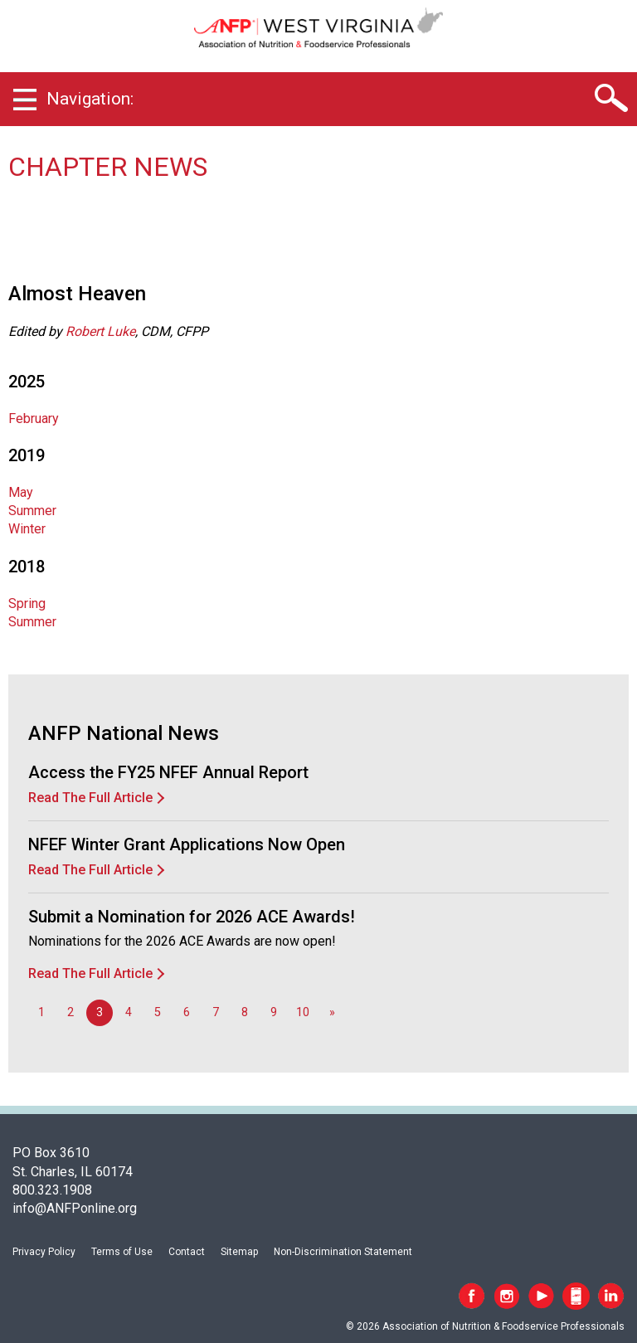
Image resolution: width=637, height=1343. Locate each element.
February (33, 418)
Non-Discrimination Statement (343, 1252)
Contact (186, 1252)
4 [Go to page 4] (128, 1012)
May (20, 492)
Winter (27, 529)
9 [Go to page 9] (273, 1012)
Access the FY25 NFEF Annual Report (168, 772)
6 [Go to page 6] (186, 1012)
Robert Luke (100, 331)
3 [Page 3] (99, 1012)
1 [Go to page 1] (41, 1012)
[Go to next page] (331, 1013)
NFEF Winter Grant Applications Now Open (186, 844)
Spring (27, 603)
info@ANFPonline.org (74, 1208)
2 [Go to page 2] (70, 1012)
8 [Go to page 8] (244, 1012)
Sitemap (239, 1252)
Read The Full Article (90, 797)
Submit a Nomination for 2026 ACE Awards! (191, 917)
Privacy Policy (43, 1252)
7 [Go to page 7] (215, 1012)
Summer (32, 510)
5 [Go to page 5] (157, 1012)
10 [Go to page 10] (302, 1012)
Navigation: (90, 99)
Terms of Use (122, 1252)
